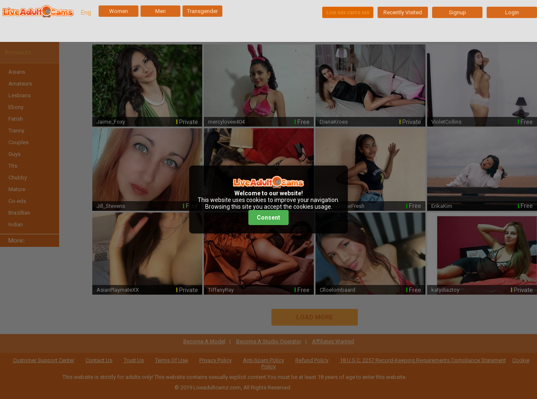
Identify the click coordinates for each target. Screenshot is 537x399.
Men (160, 11)
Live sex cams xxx (347, 12)
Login (512, 12)
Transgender (202, 11)
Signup (457, 12)
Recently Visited (402, 12)
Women (118, 11)
